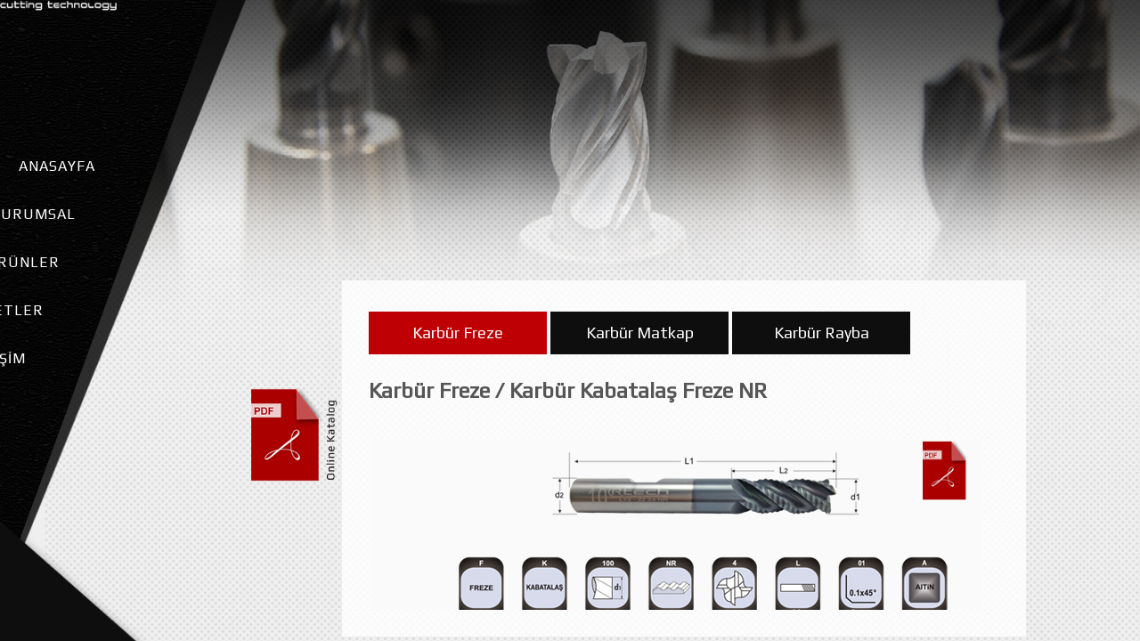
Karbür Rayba (821, 340)
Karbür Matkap (640, 340)
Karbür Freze (457, 340)
